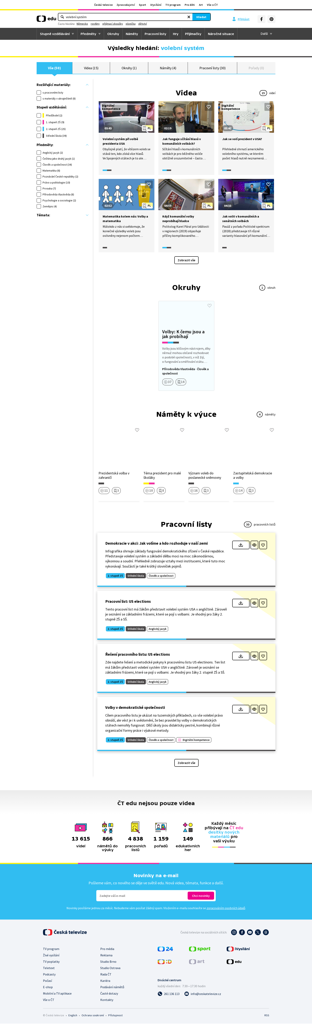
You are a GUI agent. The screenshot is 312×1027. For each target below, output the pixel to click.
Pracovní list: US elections (128, 604)
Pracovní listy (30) (212, 69)
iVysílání (156, 5)
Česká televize (103, 5)
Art (201, 5)
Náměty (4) (168, 69)
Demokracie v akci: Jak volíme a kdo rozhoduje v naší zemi (156, 546)
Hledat (176, 17)
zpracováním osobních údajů (226, 911)
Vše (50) (54, 69)
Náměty (132, 34)
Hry (175, 34)
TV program (173, 5)
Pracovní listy (155, 34)
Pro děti (190, 5)
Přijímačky (193, 34)
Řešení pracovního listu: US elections (137, 657)
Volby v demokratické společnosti (135, 710)
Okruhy (113, 34)
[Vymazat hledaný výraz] (163, 16)
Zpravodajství (126, 5)
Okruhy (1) (129, 69)
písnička (175, 23)
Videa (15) (91, 69)
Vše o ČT (212, 5)
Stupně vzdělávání (55, 34)
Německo (127, 23)
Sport (142, 5)
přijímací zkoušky (157, 23)
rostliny (140, 23)
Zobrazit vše (186, 263)
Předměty (88, 34)
